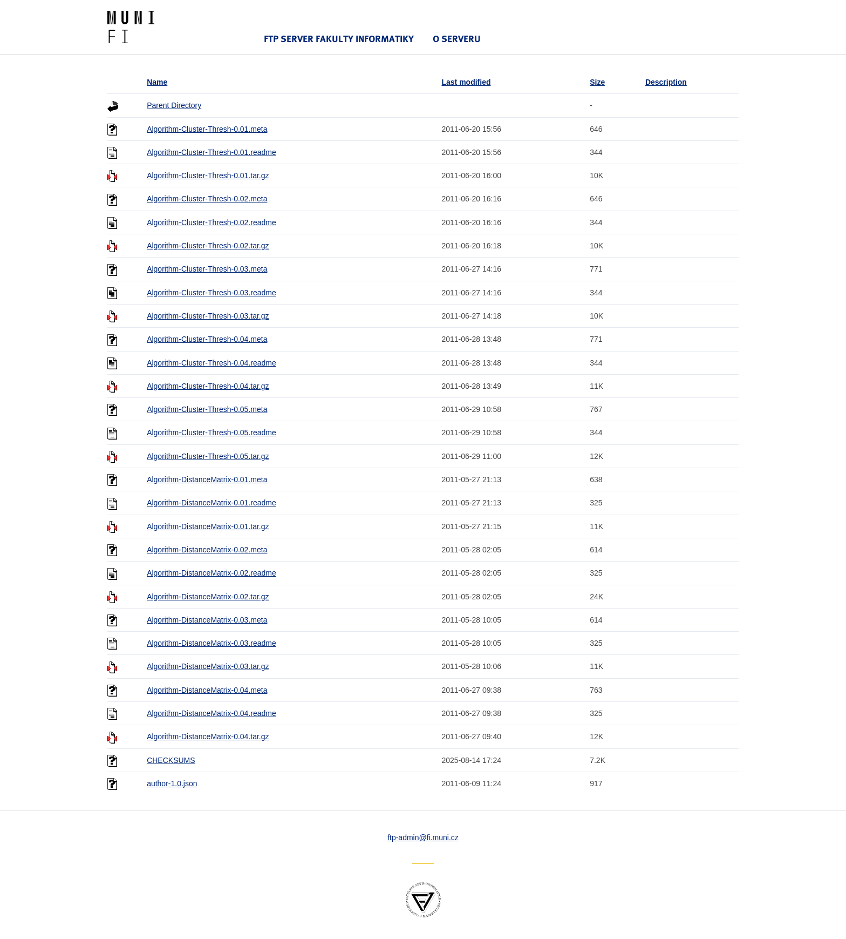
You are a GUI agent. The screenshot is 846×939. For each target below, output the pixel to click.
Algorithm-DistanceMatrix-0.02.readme (211, 573)
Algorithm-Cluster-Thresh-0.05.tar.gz (208, 456)
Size (597, 82)
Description (666, 82)
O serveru (457, 38)
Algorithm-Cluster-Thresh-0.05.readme (211, 432)
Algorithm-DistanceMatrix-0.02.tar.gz (208, 596)
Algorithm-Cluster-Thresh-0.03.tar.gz (208, 316)
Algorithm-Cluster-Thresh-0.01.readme (211, 152)
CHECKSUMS (171, 760)
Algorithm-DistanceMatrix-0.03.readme (211, 643)
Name (157, 82)
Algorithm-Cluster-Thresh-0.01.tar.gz (208, 175)
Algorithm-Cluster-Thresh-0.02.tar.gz (208, 245)
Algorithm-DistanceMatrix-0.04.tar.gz (208, 736)
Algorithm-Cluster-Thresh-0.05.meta (207, 409)
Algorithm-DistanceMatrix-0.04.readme (211, 713)
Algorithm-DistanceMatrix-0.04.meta (207, 690)
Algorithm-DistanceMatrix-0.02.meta (207, 549)
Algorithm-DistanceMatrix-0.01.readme (211, 502)
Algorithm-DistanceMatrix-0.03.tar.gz (208, 666)
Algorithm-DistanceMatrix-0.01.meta (207, 479)
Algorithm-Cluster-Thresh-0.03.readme (211, 292)
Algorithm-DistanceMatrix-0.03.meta (207, 620)
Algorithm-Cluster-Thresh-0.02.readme (211, 222)
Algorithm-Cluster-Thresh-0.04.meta (207, 339)
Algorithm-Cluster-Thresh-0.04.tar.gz (208, 386)
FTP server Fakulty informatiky (339, 38)
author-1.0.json (172, 783)
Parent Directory (174, 105)
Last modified (465, 82)
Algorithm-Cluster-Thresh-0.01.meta (207, 129)
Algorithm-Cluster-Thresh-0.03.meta (207, 269)
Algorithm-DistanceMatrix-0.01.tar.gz (208, 526)
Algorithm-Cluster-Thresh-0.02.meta (207, 198)
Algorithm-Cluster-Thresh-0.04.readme (211, 363)
